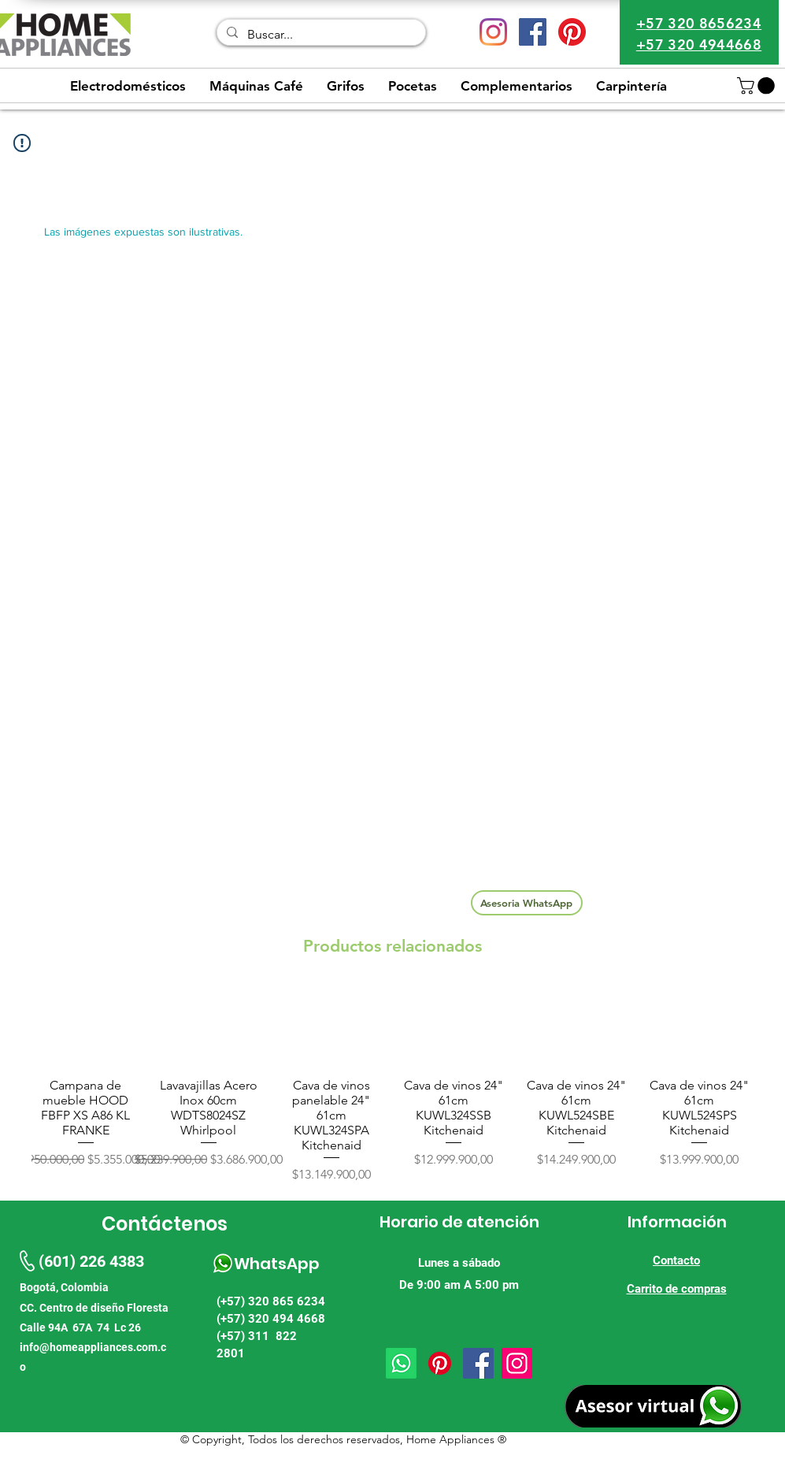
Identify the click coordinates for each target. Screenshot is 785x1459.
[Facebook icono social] (532, 32)
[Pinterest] (572, 32)
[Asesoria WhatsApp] (527, 902)
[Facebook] (478, 1363)
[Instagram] (493, 32)
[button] (758, 86)
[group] (392, 1085)
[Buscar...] (319, 35)
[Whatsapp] (401, 1363)
